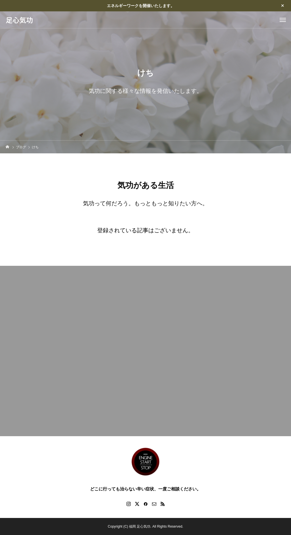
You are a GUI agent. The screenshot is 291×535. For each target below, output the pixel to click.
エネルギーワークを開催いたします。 (140, 5)
